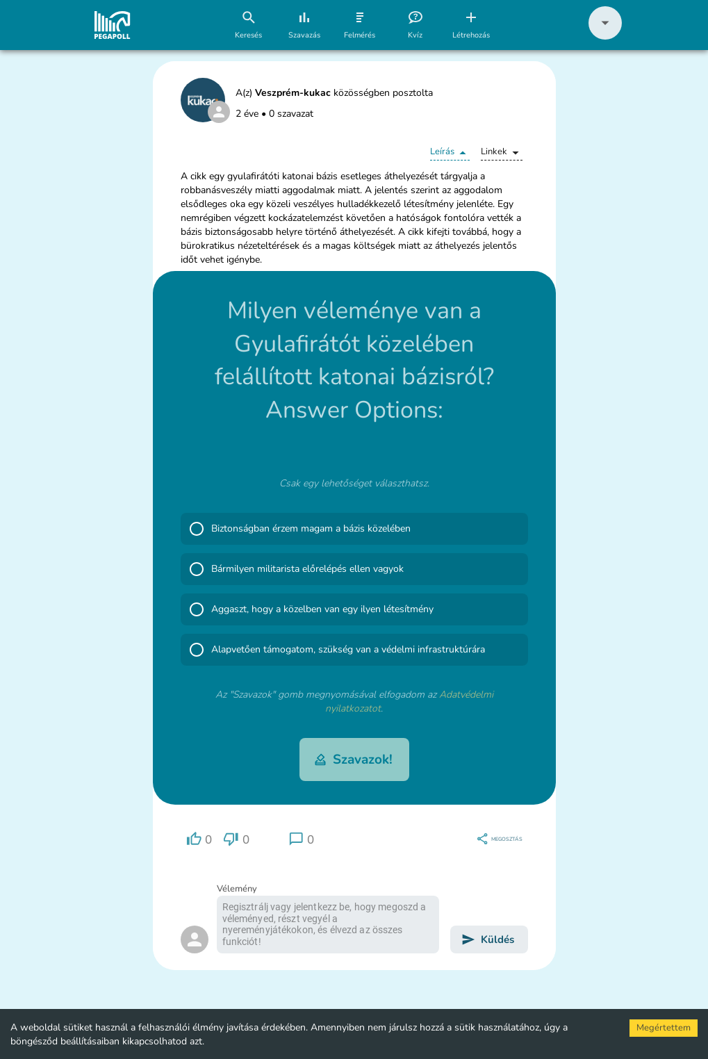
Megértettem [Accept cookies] (663, 1027)
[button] (605, 36)
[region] (199, 839)
